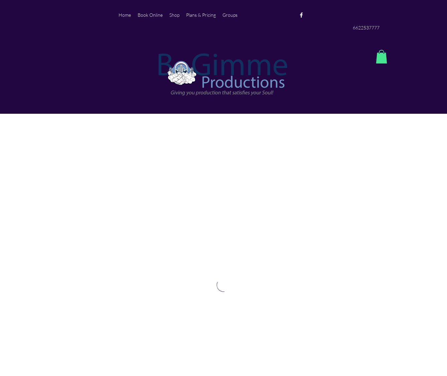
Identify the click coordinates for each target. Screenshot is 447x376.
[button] (381, 57)
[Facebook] (301, 15)
